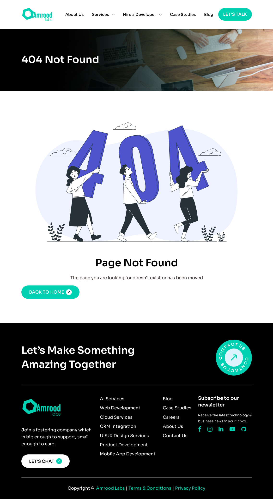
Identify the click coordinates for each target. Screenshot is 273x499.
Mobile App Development (128, 454)
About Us (74, 14)
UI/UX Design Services (124, 435)
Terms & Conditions (150, 488)
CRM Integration (118, 426)
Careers (171, 417)
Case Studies (183, 14)
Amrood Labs (110, 488)
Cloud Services (116, 417)
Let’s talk (235, 14)
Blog (208, 14)
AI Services (112, 398)
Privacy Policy (190, 488)
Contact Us (175, 435)
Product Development (124, 444)
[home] (37, 14)
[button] (103, 14)
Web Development (120, 408)
